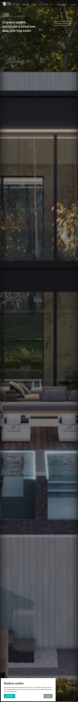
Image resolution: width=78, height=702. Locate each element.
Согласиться (9, 696)
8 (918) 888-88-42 (62, 5)
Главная (4, 16)
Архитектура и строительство (16, 16)
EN (75, 5)
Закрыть (48, 696)
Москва (59, 2)
